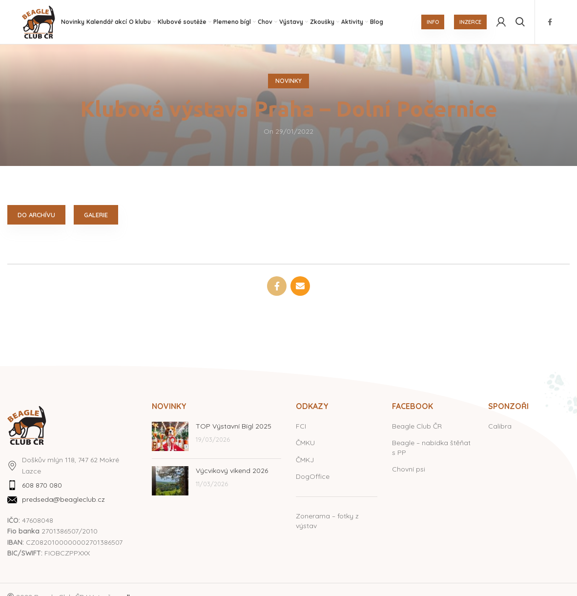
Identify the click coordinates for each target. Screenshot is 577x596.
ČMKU (305, 442)
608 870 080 (42, 485)
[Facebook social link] (550, 22)
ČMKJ (305, 459)
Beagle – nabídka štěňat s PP (431, 447)
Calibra (500, 426)
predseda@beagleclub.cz (63, 499)
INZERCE (470, 22)
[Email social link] (300, 286)
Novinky (288, 80)
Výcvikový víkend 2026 (232, 470)
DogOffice (313, 477)
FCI (301, 426)
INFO (433, 22)
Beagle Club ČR (417, 426)
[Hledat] (520, 22)
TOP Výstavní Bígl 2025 (233, 426)
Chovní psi (408, 469)
